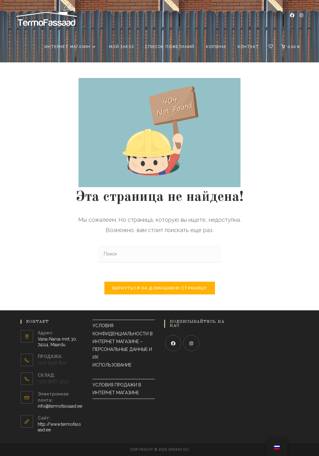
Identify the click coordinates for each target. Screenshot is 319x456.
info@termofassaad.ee (60, 406)
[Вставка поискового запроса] (159, 254)
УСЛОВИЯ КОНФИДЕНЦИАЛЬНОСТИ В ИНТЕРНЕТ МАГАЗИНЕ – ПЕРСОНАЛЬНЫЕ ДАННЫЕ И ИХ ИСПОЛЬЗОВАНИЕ (123, 349)
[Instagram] (191, 343)
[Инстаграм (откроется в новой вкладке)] (301, 15)
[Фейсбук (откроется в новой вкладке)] (292, 15)
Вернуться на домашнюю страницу (159, 288)
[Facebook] (173, 343)
